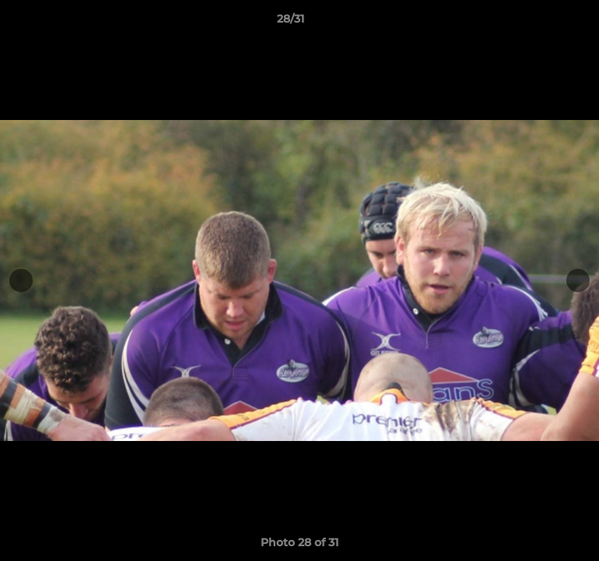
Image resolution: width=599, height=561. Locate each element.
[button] (542, 23)
